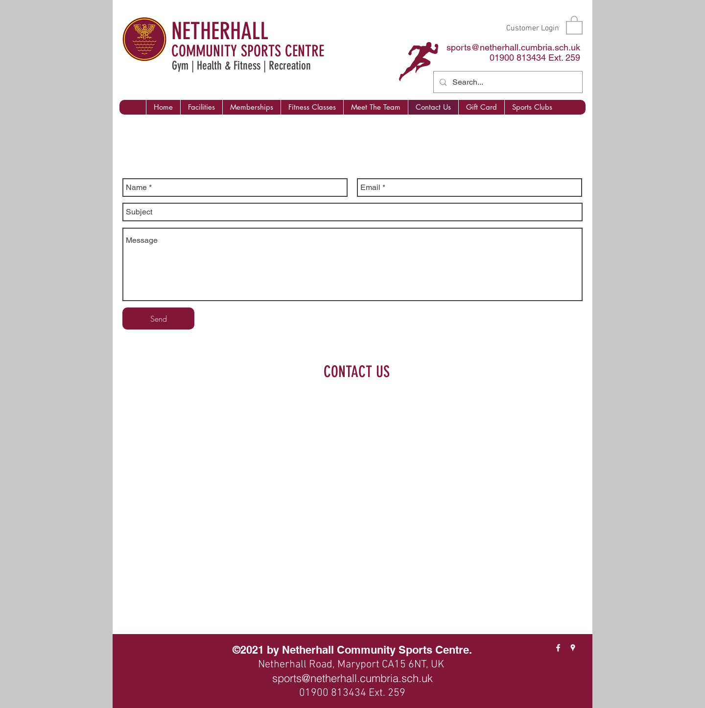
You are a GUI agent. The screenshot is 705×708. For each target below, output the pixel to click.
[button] (574, 24)
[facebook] (558, 648)
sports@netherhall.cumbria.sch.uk (513, 47)
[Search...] (507, 82)
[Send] (158, 318)
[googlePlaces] (573, 648)
